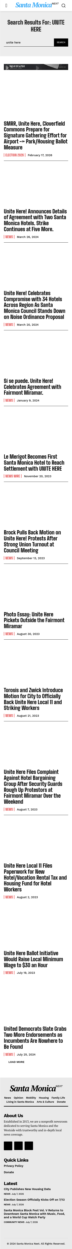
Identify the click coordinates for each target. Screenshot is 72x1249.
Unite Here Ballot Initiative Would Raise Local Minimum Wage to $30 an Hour (33, 959)
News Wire (12, 476)
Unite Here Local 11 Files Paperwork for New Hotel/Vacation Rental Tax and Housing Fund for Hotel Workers (35, 877)
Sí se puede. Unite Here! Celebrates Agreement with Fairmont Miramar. (32, 386)
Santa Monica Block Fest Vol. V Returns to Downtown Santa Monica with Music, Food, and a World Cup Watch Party (34, 1214)
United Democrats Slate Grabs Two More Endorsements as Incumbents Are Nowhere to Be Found (35, 1037)
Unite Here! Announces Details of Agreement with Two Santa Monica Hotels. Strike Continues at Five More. (35, 220)
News (9, 237)
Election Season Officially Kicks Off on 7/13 (34, 1199)
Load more (16, 1061)
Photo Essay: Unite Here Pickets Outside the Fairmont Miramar (34, 620)
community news (14, 1222)
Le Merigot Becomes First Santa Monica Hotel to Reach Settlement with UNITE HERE (34, 462)
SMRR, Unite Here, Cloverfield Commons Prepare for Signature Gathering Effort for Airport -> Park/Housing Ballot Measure (36, 135)
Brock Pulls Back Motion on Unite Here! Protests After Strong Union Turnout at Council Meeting (32, 541)
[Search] (61, 42)
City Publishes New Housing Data (27, 1189)
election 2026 (14, 155)
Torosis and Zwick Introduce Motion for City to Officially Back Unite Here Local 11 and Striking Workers (33, 699)
